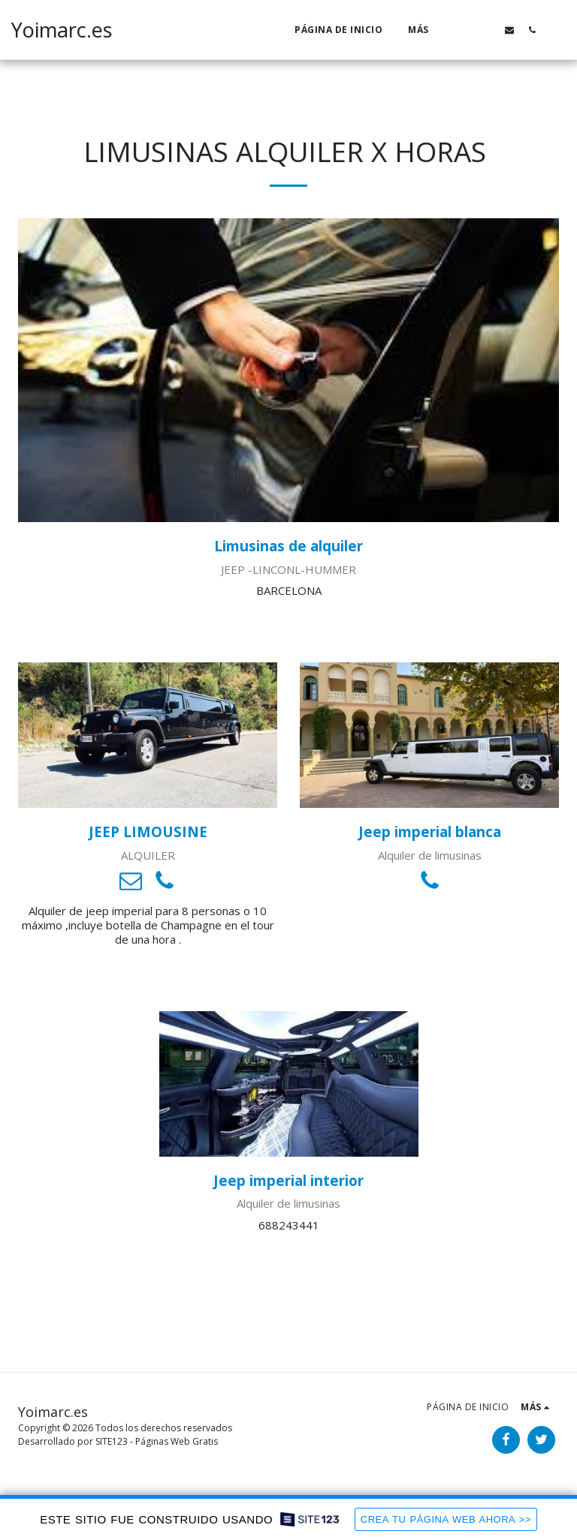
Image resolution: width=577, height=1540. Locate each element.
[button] (464, 30)
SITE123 (111, 1441)
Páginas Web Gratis (176, 1441)
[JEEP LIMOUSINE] (147, 735)
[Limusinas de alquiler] (288, 370)
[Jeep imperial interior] (288, 1084)
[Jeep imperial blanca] (429, 735)
